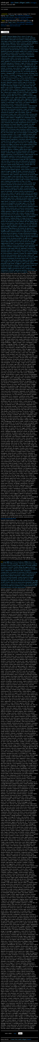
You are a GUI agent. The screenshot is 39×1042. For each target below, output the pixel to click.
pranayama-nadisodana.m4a (8, 518)
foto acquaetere (21, 22)
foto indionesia (19, 15)
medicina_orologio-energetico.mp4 (17, 24)
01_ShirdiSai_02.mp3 (23, 19)
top (15, 1033)
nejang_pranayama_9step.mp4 (7, 17)
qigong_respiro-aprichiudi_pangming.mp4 (23, 17)
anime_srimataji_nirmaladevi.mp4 (8, 19)
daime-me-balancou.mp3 (15, 25)
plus (12, 2)
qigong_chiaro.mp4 (5, 24)
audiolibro (27, 15)
